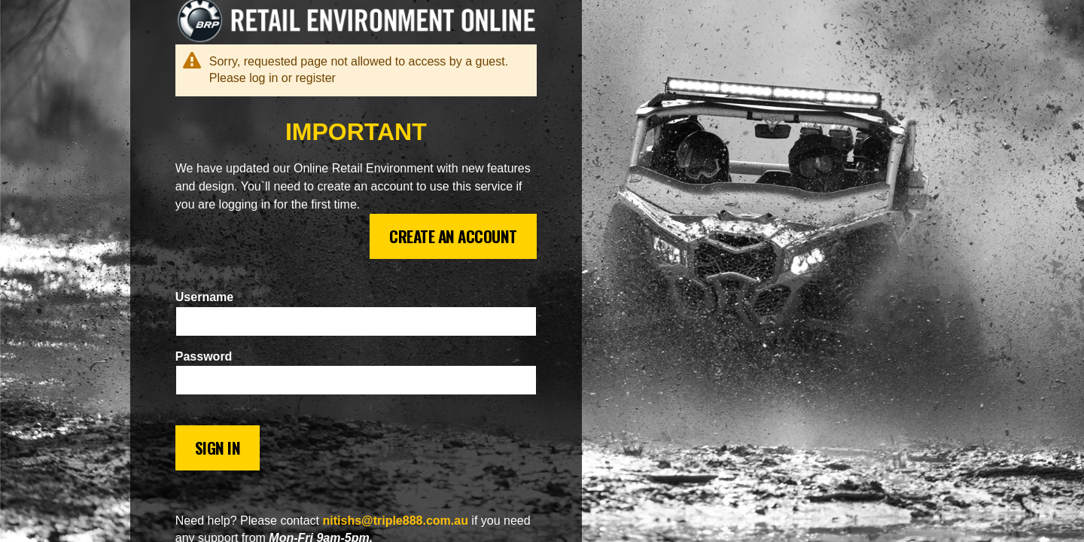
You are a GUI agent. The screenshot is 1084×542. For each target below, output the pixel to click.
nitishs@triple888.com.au (394, 520)
